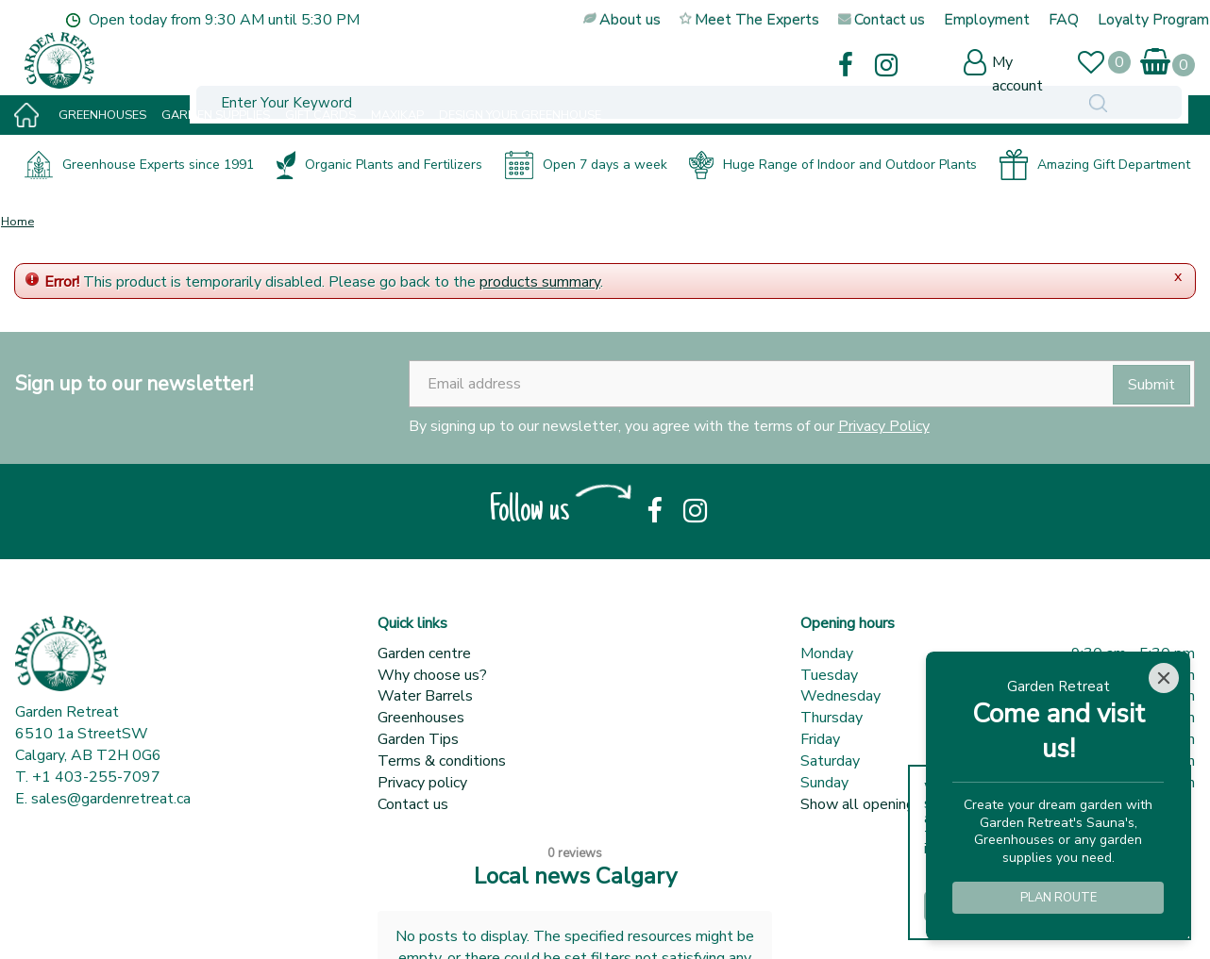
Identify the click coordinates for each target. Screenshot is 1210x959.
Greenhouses (421, 717)
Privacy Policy (884, 426)
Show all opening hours (877, 804)
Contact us (413, 804)
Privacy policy (422, 782)
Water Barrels (425, 696)
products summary (539, 282)
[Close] (1164, 678)
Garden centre (424, 653)
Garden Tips (418, 739)
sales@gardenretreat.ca (111, 798)
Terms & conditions (442, 761)
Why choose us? (432, 675)
